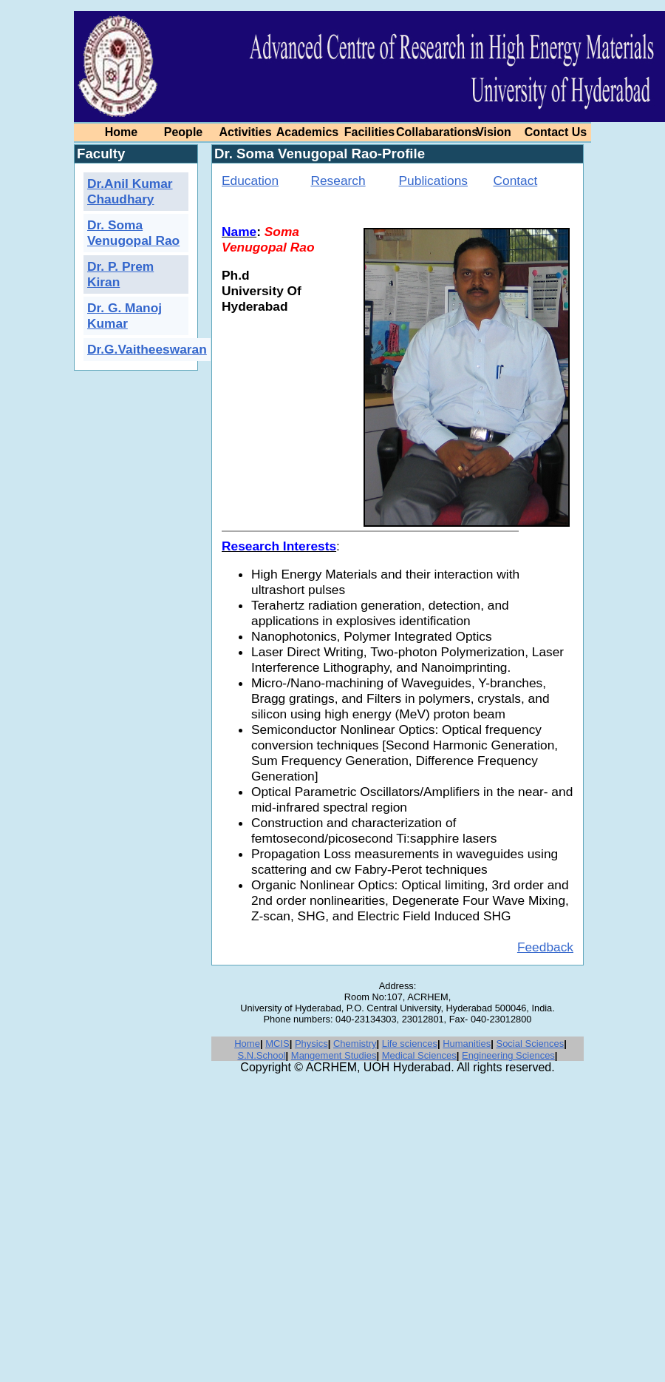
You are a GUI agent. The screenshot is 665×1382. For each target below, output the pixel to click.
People (183, 132)
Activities (245, 132)
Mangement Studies (334, 1055)
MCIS (277, 1043)
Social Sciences (530, 1043)
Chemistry (355, 1043)
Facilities (369, 132)
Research (337, 180)
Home (247, 1043)
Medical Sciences (419, 1055)
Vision (493, 132)
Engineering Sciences (508, 1055)
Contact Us (556, 132)
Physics (311, 1043)
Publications (433, 180)
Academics (307, 132)
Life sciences (409, 1043)
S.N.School (261, 1055)
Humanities (467, 1043)
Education (250, 180)
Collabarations (437, 132)
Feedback (545, 947)
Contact (516, 180)
